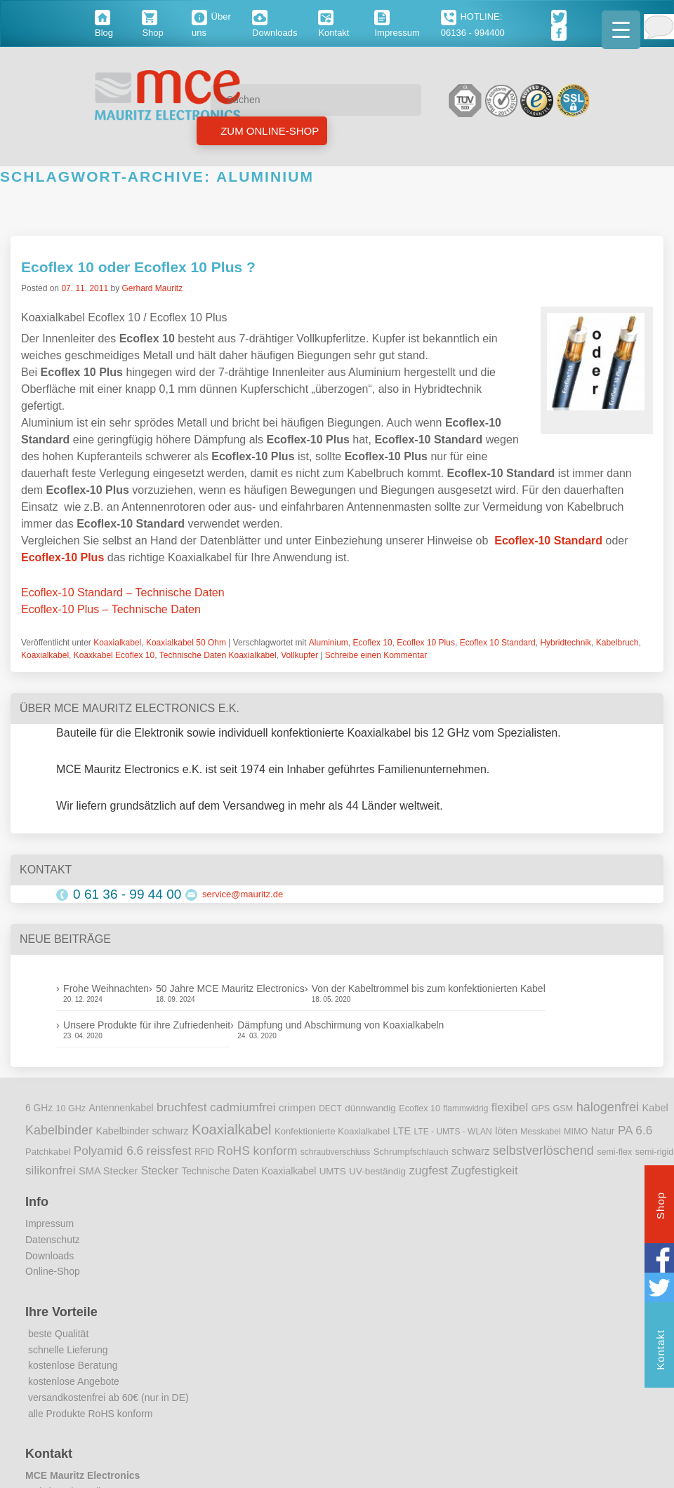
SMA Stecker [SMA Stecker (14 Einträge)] (108, 1171)
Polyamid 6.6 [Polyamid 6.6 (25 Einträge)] (108, 1151)
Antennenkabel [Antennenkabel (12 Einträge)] (121, 1108)
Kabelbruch (617, 643)
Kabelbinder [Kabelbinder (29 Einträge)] (59, 1130)
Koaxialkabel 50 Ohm (186, 643)
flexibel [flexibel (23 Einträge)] (509, 1107)
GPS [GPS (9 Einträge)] (540, 1108)
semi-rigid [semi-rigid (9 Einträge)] (654, 1152)
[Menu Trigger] (621, 30)
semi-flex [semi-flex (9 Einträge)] (614, 1152)
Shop (660, 1207)
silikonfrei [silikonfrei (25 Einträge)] (50, 1170)
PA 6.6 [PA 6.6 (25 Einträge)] (635, 1130)
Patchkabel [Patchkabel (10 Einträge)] (47, 1151)
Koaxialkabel (117, 643)
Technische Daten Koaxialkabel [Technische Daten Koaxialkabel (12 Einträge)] (248, 1171)
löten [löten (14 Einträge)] (506, 1131)
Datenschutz (52, 1239)
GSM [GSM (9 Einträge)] (563, 1108)
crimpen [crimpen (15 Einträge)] (297, 1107)
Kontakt (660, 1351)
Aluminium (328, 643)
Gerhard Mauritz (152, 288)
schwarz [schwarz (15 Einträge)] (470, 1151)
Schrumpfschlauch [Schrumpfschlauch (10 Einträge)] (411, 1151)
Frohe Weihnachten (106, 988)
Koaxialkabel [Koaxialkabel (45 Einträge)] (231, 1129)
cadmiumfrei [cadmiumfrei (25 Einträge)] (243, 1107)
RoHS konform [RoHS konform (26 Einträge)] (257, 1151)
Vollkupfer (299, 655)
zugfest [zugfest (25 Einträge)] (428, 1170)
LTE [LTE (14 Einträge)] (402, 1131)
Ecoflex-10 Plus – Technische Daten (111, 609)
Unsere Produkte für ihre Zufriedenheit (146, 1025)
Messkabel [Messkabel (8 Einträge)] (540, 1132)
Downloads (49, 1255)
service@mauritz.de (242, 894)
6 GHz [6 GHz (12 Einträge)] (39, 1108)
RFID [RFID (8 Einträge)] (204, 1152)
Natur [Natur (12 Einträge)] (603, 1131)
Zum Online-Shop (268, 131)
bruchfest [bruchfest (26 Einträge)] (182, 1107)
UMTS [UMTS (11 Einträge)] (332, 1171)
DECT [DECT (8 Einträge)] (330, 1108)
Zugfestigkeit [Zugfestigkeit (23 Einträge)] (484, 1170)
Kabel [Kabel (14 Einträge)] (655, 1107)
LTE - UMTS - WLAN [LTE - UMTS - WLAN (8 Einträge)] (453, 1132)
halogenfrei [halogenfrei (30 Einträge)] (607, 1107)
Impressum (49, 1223)
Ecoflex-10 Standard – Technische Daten (123, 592)
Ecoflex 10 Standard (498, 643)
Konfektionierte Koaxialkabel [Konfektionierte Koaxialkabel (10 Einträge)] (332, 1131)
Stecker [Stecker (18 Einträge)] (159, 1171)
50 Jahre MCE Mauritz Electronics (230, 988)
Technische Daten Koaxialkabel (218, 655)
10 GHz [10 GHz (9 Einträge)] (71, 1108)
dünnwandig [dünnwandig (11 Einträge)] (370, 1108)
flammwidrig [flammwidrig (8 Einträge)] (465, 1108)
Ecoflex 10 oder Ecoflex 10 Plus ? (138, 267)
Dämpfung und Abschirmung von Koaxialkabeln (340, 1025)
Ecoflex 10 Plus (426, 643)
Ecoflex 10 (372, 643)
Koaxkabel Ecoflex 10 (114, 655)
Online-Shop (52, 1271)
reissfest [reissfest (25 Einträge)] (169, 1151)
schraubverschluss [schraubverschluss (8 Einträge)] (335, 1152)
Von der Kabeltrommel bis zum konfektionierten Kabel (429, 988)
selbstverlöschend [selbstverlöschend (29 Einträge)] (543, 1151)
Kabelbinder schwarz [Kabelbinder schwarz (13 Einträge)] (141, 1131)
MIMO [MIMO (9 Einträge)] (576, 1132)
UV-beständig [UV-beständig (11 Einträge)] (377, 1171)
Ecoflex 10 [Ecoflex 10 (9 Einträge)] (419, 1108)
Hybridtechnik (565, 643)
